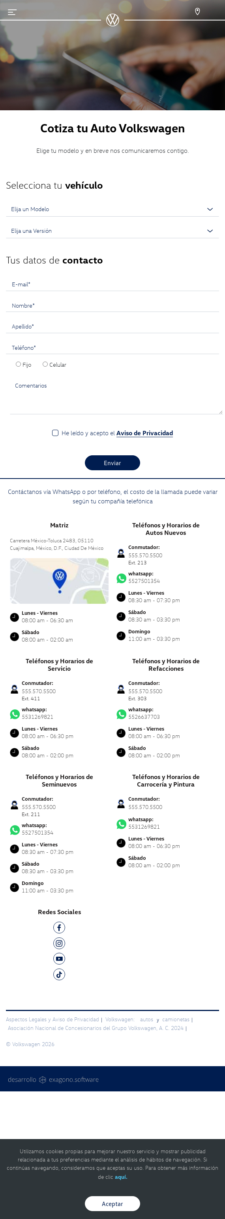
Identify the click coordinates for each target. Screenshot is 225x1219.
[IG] (59, 944)
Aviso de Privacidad (144, 433)
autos (147, 1019)
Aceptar (112, 1204)
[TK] (59, 975)
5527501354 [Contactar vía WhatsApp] (165, 577)
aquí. (121, 1176)
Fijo (26, 364)
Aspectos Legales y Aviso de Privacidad (52, 1019)
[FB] (59, 929)
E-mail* (21, 284)
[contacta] (59, 580)
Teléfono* (24, 347)
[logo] (113, 24)
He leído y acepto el (117, 433)
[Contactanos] (190, 12)
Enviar (112, 463)
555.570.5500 (145, 806)
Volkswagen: (120, 1019)
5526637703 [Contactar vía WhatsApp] (165, 713)
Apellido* (23, 326)
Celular (57, 364)
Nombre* (23, 305)
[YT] (59, 960)
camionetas (175, 1019)
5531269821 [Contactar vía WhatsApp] (59, 713)
